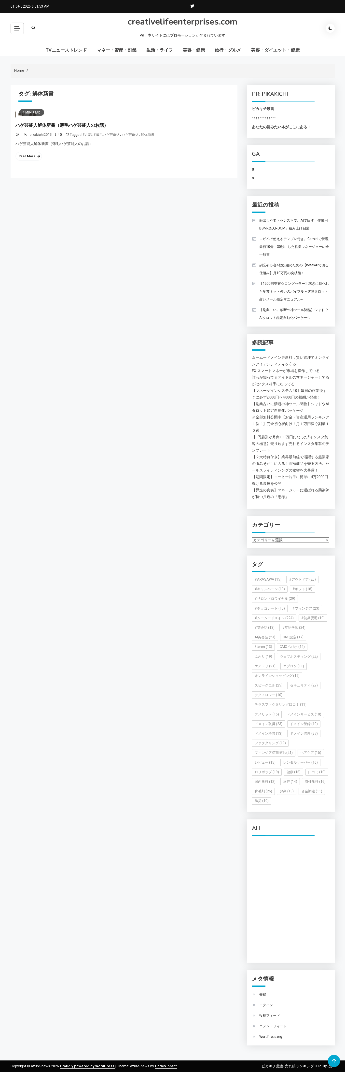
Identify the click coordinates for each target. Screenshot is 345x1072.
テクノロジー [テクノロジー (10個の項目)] (268, 695)
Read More (27, 156)
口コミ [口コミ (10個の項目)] (317, 772)
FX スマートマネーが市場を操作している (286, 371)
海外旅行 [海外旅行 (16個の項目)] (315, 782)
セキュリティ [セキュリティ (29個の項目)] (304, 685)
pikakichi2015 (40, 135)
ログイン (266, 1005)
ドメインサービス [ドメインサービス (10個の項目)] (304, 714)
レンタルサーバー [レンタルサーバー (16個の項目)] (300, 762)
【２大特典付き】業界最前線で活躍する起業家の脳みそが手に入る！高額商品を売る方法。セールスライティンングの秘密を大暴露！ (290, 463)
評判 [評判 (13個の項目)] (287, 791)
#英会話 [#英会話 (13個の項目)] (265, 627)
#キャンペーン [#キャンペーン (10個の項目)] (270, 589)
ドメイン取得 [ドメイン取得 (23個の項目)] (268, 724)
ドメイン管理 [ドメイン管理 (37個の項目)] (304, 733)
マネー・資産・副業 (117, 50)
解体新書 (147, 135)
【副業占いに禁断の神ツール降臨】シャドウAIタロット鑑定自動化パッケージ (293, 314)
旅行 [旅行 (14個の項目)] (290, 782)
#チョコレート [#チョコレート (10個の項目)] (270, 608)
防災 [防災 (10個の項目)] (262, 801)
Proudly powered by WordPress (87, 1066)
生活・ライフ (159, 50)
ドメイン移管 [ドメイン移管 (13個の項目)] (268, 733)
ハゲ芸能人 (130, 135)
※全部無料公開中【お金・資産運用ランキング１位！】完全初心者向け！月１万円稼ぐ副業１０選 (290, 424)
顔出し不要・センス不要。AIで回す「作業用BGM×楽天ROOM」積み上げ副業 (293, 224)
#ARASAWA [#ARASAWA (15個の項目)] (268, 579)
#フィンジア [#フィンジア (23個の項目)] (305, 608)
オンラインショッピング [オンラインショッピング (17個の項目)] (277, 676)
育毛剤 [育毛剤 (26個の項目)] (263, 791)
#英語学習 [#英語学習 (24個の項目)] (293, 627)
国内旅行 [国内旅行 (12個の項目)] (265, 782)
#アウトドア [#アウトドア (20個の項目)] (302, 579)
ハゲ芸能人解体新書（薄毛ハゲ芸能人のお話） (61, 125)
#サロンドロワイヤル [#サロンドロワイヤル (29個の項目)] (275, 598)
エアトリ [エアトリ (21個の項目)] (265, 666)
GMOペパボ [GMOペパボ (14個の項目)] (292, 647)
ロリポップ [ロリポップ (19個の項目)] (267, 772)
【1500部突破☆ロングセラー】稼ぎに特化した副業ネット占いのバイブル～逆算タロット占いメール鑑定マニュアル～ (294, 291)
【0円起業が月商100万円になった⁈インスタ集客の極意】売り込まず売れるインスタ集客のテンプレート (290, 444)
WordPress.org (270, 1037)
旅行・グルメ (228, 50)
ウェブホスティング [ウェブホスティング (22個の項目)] (299, 656)
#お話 (87, 135)
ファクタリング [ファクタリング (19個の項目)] (270, 743)
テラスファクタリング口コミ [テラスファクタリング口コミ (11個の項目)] (280, 704)
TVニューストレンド (66, 50)
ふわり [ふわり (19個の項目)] (263, 656)
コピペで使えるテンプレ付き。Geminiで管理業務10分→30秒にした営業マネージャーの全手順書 (294, 247)
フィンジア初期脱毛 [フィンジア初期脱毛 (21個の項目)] (274, 753)
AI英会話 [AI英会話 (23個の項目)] (265, 637)
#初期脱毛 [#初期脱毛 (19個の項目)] (313, 618)
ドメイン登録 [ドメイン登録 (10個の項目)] (304, 724)
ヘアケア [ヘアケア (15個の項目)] (310, 753)
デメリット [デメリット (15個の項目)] (267, 714)
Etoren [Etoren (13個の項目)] (263, 647)
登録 (262, 994)
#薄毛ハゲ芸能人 (107, 135)
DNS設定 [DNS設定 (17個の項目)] (293, 637)
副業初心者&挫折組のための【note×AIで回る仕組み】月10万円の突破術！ (294, 269)
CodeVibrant (166, 1066)
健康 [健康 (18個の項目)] (294, 772)
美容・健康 (194, 50)
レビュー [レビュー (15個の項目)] (265, 762)
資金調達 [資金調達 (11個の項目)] (311, 791)
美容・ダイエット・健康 (275, 50)
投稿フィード (269, 1015)
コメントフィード (273, 1026)
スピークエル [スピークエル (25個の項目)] (268, 685)
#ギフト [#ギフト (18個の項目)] (302, 589)
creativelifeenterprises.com (182, 22)
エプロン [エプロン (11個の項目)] (293, 666)
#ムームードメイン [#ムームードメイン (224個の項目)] (274, 618)
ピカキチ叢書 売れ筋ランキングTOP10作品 (297, 1066)
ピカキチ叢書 (263, 109)
